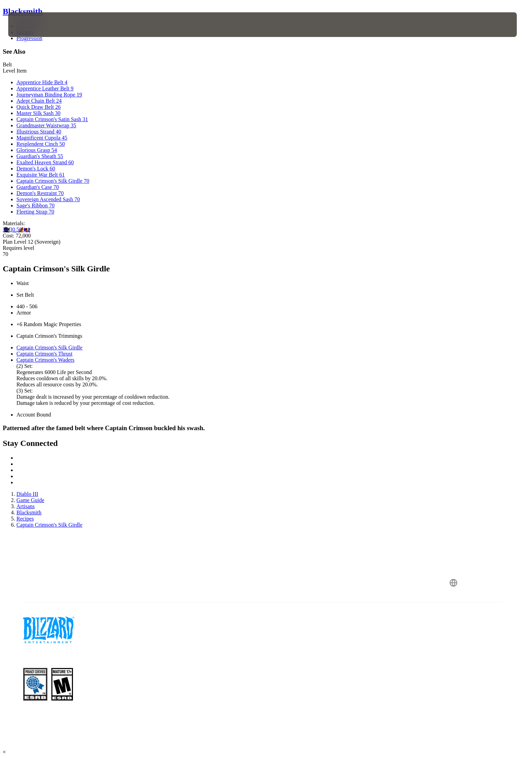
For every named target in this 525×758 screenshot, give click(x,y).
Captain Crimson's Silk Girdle (49, 347)
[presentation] (33, 24)
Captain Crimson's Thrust (44, 354)
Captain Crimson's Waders (45, 360)
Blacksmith (22, 11)
